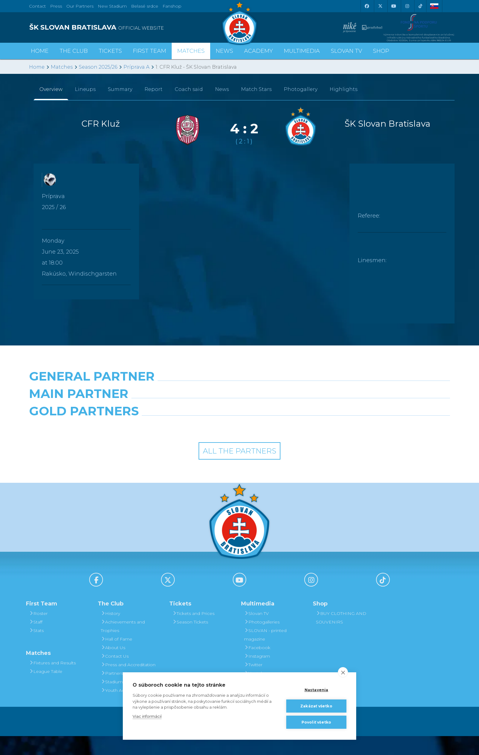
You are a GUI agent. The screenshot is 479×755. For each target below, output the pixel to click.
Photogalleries (262, 641)
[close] (343, 672)
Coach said (189, 89)
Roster (38, 632)
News (224, 51)
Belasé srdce (144, 6)
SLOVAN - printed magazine (265, 654)
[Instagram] (407, 6)
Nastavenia (316, 690)
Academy (258, 51)
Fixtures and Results (52, 682)
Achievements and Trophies (123, 645)
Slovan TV (346, 51)
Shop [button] (381, 51)
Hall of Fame (116, 658)
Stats (36, 649)
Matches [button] (191, 51)
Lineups (85, 89)
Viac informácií (147, 716)
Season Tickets (190, 641)
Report (153, 89)
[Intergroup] (186, 445)
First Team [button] (149, 51)
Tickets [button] (110, 51)
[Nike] (239, 392)
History (110, 632)
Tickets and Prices (193, 632)
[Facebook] (366, 6)
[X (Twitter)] (380, 6)
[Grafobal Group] (293, 445)
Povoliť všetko (316, 722)
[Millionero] (293, 419)
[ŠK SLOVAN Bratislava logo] (239, 23)
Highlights (343, 89)
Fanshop (172, 6)
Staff (35, 641)
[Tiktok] (420, 6)
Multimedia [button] (302, 51)
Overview (51, 89)
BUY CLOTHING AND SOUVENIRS (341, 637)
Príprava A (136, 67)
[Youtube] (393, 6)
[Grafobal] (186, 419)
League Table (45, 690)
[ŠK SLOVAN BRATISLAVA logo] (132, 27)
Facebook (257, 666)
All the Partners (239, 469)
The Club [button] (74, 51)
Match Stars (256, 89)
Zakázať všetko (316, 706)
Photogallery (300, 89)
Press (56, 6)
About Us (113, 666)
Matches (62, 67)
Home (37, 67)
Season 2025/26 (98, 67)
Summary (120, 89)
